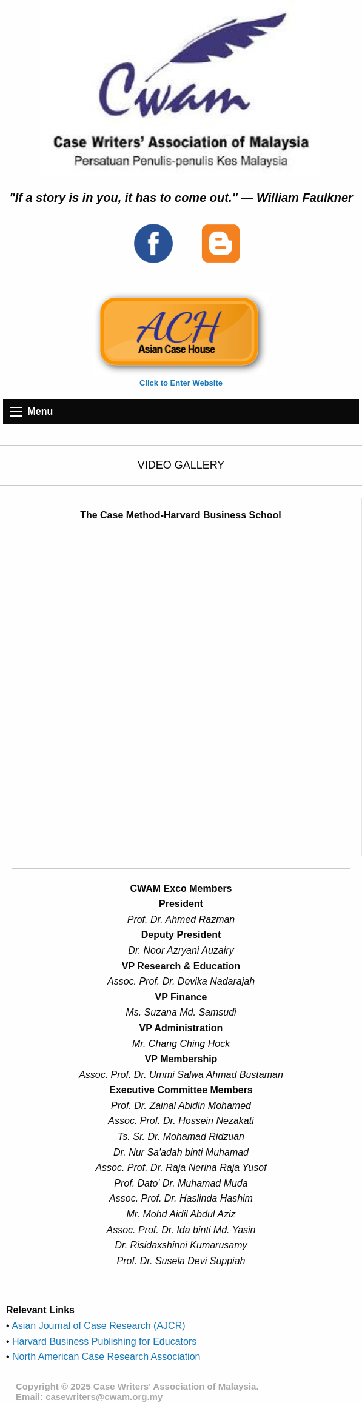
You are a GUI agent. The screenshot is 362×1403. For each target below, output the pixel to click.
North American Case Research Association (105, 1356)
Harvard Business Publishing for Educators (103, 1341)
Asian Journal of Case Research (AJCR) (98, 1326)
